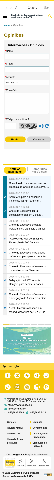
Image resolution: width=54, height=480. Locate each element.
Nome (9, 51)
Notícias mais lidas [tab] (15, 170)
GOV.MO (11, 422)
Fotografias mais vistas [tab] (39, 170)
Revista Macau (15, 428)
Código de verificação (18, 119)
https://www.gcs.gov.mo (20, 405)
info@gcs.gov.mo (17, 409)
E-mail (9, 64)
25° (35, 7)
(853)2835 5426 (38, 412)
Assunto (10, 77)
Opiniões (37, 422)
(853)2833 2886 (15, 412)
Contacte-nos (40, 428)
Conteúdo (11, 90)
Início (7, 25)
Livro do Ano (14, 433)
